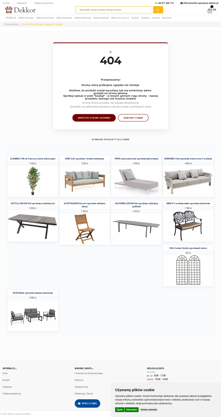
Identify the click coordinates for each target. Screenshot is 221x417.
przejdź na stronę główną (110, 93)
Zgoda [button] (120, 409)
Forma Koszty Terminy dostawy (89, 373)
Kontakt (6, 3)
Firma (5, 373)
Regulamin (22, 3)
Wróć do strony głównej (94, 118)
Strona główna (11, 24)
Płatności (79, 380)
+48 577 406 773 (164, 3)
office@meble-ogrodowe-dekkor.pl (199, 3)
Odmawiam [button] (131, 409)
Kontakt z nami (133, 118)
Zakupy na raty (81, 386)
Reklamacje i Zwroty (84, 393)
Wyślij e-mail (87, 403)
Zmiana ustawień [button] (148, 409)
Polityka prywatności (43, 3)
